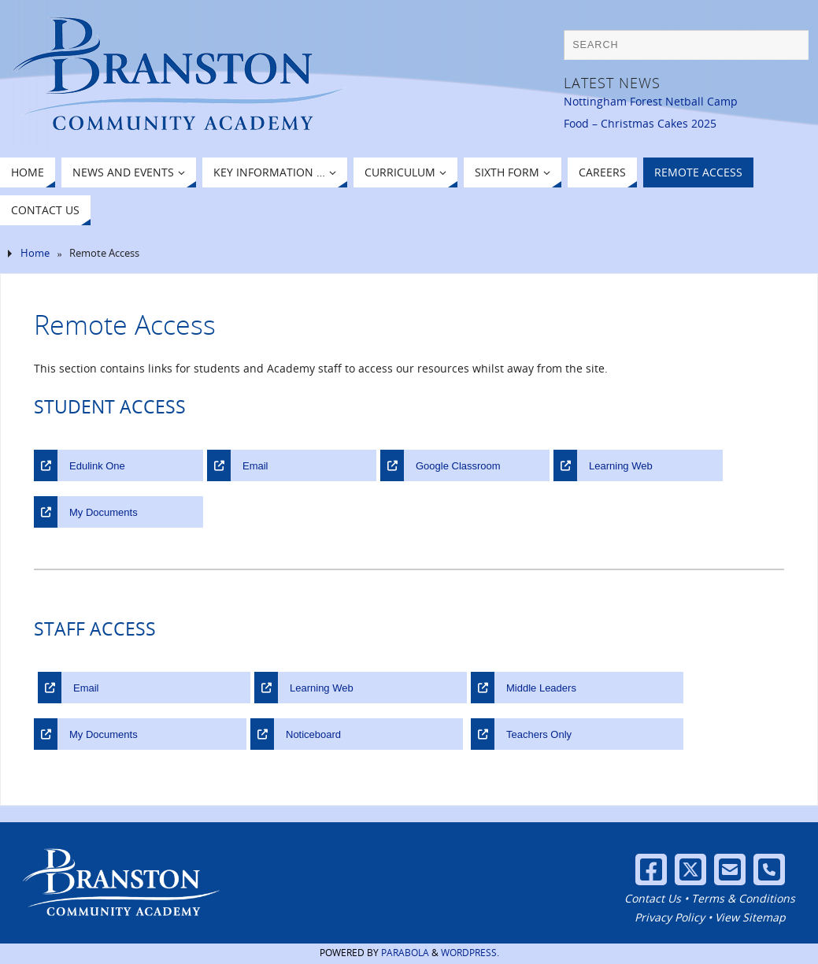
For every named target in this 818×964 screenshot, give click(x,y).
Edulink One (97, 466)
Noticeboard (313, 734)
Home (35, 253)
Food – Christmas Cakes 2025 (640, 123)
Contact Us (652, 898)
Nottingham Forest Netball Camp (651, 101)
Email (255, 466)
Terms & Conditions (743, 898)
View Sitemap (750, 917)
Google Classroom (458, 466)
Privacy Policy (670, 917)
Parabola (405, 952)
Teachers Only (539, 734)
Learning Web (621, 466)
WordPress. (470, 952)
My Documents (103, 512)
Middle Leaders (541, 688)
